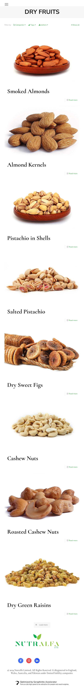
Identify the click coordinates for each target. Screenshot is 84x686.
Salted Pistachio (26, 311)
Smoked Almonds (28, 91)
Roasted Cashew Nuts (33, 531)
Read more (73, 100)
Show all (75, 25)
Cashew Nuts (22, 458)
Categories (19, 25)
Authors (43, 25)
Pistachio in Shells (28, 238)
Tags (32, 25)
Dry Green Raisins (29, 605)
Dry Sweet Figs (25, 385)
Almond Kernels (26, 164)
